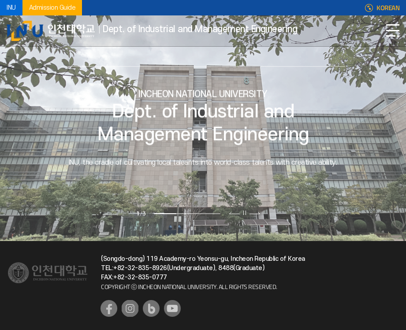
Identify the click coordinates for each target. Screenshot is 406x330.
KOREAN (387, 8)
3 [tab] (209, 213)
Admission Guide (52, 7)
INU (11, 7)
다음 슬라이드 (254, 213)
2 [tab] (187, 213)
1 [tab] (165, 213)
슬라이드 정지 (244, 213)
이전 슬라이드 (234, 213)
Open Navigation (393, 30)
